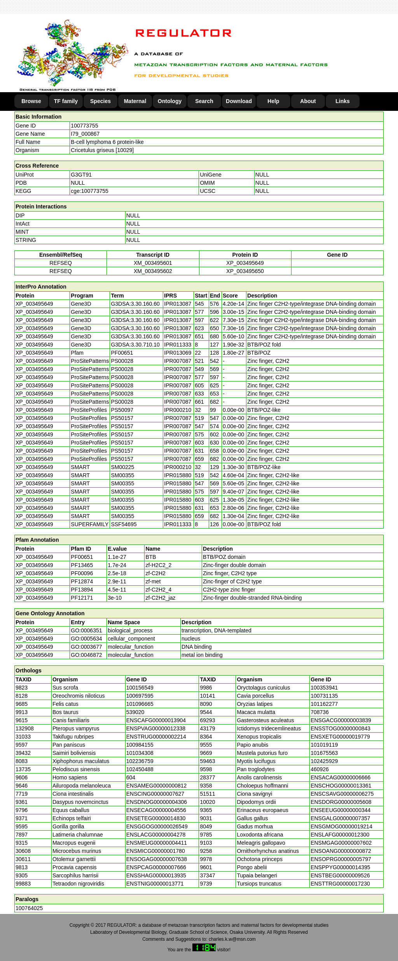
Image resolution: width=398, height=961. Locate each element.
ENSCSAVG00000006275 (342, 794)
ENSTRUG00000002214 (156, 736)
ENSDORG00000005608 (341, 802)
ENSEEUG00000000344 (340, 810)
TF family (66, 101)
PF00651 (82, 557)
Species (100, 101)
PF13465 (82, 565)
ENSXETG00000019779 (340, 736)
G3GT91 (81, 175)
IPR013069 (177, 353)
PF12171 (82, 598)
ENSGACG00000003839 (341, 720)
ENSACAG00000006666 (340, 777)
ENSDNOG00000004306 (156, 802)
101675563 (324, 753)
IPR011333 (177, 344)
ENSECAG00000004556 (156, 810)
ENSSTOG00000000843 (340, 728)
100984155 (140, 745)
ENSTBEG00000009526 (340, 875)
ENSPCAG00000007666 (156, 867)
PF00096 (82, 573)
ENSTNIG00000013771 (155, 883)
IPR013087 (177, 304)
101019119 (324, 745)
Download (239, 101)
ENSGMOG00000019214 (341, 826)
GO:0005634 (86, 638)
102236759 (140, 761)
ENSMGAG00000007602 (341, 843)
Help (273, 101)
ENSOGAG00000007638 (156, 859)
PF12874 (82, 581)
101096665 (140, 704)
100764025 (29, 908)
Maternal (135, 101)
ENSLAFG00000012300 (340, 834)
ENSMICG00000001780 (155, 851)
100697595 (140, 696)
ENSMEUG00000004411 (156, 843)
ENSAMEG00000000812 (156, 785)
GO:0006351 (86, 630)
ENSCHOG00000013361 (341, 785)
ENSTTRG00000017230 (340, 883)
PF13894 (82, 589)
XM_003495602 (153, 271)
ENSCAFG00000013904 (156, 720)
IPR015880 (177, 475)
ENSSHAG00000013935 (156, 875)
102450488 (140, 769)
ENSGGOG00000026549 (157, 826)
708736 (320, 712)
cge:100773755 (89, 191)
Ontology (170, 101)
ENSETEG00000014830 (156, 818)
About (308, 101)
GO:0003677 (86, 647)
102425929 (324, 761)
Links (342, 101)
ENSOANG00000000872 (341, 851)
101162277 (324, 704)
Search (204, 101)
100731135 (324, 696)
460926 (320, 769)
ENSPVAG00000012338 (155, 728)
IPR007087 (177, 361)
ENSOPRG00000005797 (341, 859)
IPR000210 (177, 410)
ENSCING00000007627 (155, 794)
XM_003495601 (153, 263)
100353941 (324, 687)
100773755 (84, 126)
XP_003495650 (245, 271)
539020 (135, 712)
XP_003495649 (245, 263)
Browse (31, 101)
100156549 (140, 687)
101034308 (140, 753)
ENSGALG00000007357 (340, 818)
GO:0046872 (86, 655)
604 (130, 777)
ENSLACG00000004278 (156, 834)
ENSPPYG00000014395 (340, 867)
